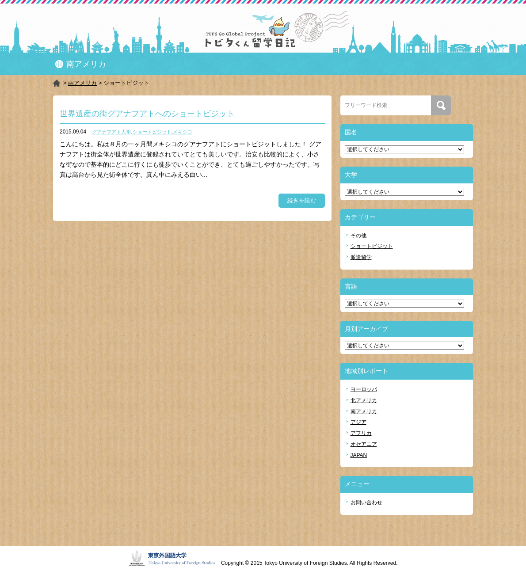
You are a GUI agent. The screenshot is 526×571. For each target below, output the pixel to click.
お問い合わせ (366, 502)
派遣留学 (361, 257)
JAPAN (359, 455)
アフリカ (361, 433)
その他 (358, 235)
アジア (358, 422)
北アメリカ (364, 400)
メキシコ (182, 131)
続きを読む (301, 200)
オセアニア (364, 444)
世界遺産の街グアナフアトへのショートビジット (147, 113)
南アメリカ (82, 83)
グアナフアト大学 (111, 131)
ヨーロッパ (364, 389)
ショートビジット (152, 131)
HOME (57, 83)
